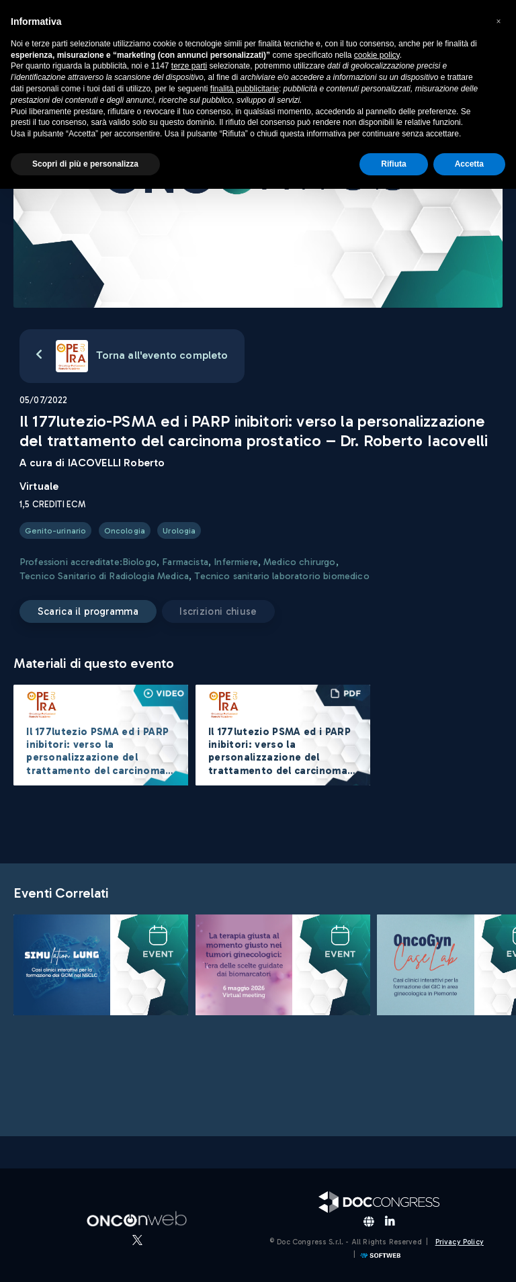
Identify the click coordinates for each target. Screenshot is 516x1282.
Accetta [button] (469, 164)
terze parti (189, 66)
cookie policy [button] (377, 55)
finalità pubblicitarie (244, 88)
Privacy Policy (459, 1242)
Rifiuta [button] (393, 164)
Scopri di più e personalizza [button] (85, 164)
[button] (498, 21)
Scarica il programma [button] (88, 611)
